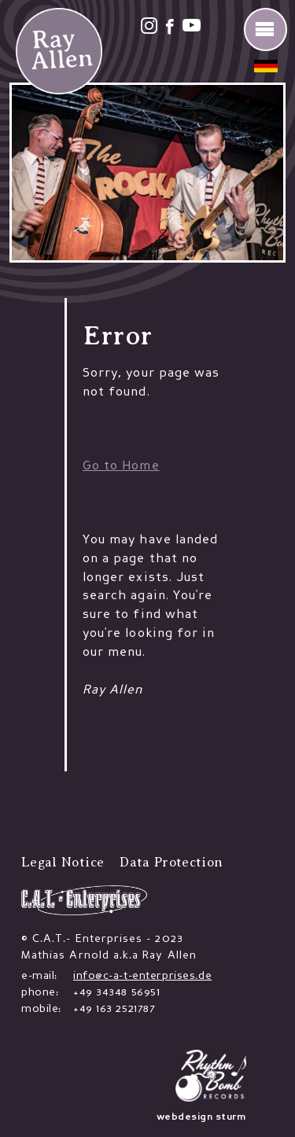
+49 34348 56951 (116, 992)
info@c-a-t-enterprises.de (142, 975)
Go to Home (121, 466)
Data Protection (171, 862)
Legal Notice (62, 862)
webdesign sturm (201, 1117)
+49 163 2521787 (114, 1008)
